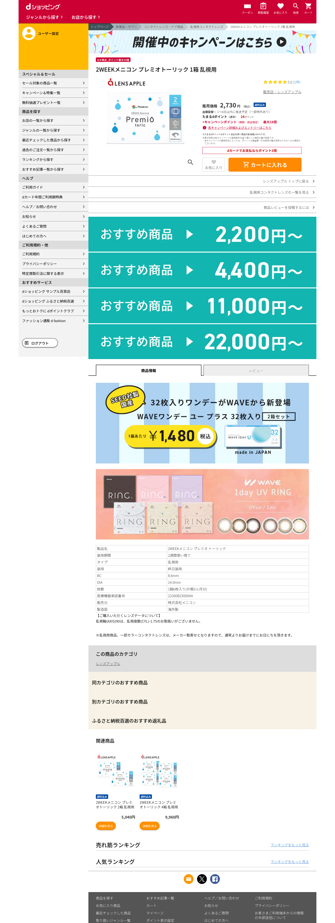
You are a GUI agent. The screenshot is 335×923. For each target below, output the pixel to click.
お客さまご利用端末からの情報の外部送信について (279, 915)
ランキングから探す (38, 159)
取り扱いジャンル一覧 (113, 920)
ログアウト (40, 343)
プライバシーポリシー (39, 263)
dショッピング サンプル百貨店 (46, 291)
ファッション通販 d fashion (44, 320)
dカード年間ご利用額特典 (42, 196)
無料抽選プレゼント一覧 (41, 102)
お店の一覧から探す (38, 120)
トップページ (100, 26)
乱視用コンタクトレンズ (207, 26)
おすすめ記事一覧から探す (43, 169)
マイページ (155, 912)
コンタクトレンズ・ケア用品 (163, 26)
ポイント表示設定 (160, 920)
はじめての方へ (34, 235)
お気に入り (213, 167)
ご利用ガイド (32, 187)
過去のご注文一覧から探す (43, 149)
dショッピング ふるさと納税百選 (48, 301)
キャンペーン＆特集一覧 (41, 92)
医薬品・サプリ (126, 26)
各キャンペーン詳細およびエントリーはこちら (239, 127)
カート (151, 905)
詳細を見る (106, 826)
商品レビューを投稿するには (286, 207)
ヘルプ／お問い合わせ (39, 206)
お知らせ (29, 216)
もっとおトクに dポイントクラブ (48, 310)
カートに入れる (265, 164)
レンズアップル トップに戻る (286, 181)
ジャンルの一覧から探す (41, 130)
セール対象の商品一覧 (39, 82)
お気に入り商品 (108, 905)
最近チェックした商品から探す (46, 139)
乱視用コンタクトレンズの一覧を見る (279, 192)
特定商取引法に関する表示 (43, 273)
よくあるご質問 (34, 226)
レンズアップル (108, 663)
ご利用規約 (31, 253)
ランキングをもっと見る (290, 844)
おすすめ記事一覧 (160, 898)
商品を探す (104, 898)
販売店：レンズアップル (282, 91)
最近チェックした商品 (113, 912)
